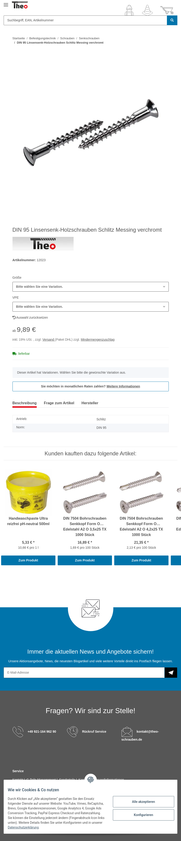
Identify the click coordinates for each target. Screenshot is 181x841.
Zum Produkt (28, 560)
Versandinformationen (108, 779)
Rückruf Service (94, 731)
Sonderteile (67, 779)
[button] (129, 10)
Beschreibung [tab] (24, 403)
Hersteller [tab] (90, 403)
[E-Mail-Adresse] (84, 672)
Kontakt (18, 779)
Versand (48, 339)
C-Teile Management (42, 779)
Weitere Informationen (123, 386)
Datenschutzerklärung (74, 827)
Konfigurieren (140, 815)
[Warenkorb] (166, 10)
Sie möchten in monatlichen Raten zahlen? (90, 386)
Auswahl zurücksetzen (30, 317)
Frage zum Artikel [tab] (59, 403)
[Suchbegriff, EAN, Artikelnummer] (85, 20)
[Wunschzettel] (147, 10)
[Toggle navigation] (6, 3)
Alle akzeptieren (140, 802)
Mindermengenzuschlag (98, 339)
